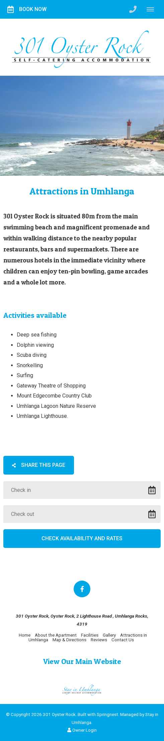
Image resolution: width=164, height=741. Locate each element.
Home (24, 635)
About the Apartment (56, 635)
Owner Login (82, 730)
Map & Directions (69, 639)
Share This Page (38, 465)
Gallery (109, 635)
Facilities (89, 635)
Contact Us (122, 639)
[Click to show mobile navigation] (153, 9)
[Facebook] (82, 589)
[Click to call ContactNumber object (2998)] (133, 9)
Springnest (107, 714)
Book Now (27, 9)
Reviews (99, 639)
